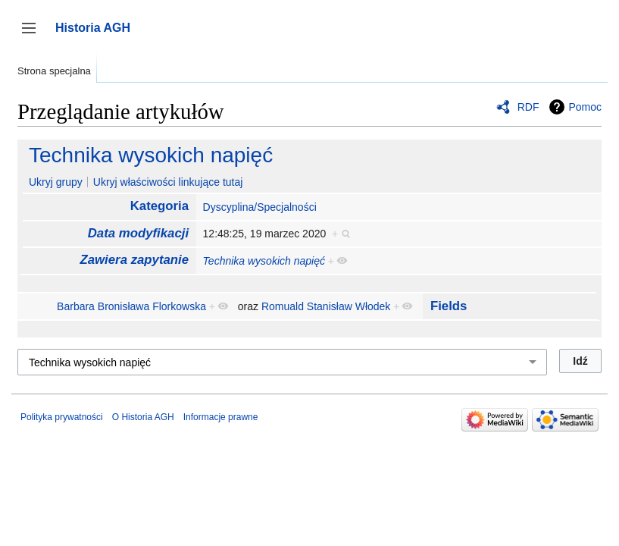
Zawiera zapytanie (134, 260)
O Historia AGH (143, 417)
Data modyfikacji (138, 233)
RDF (528, 107)
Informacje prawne (220, 417)
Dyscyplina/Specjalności (260, 207)
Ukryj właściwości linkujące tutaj (168, 182)
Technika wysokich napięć (151, 155)
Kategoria (159, 206)
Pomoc (585, 107)
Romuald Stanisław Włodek (325, 306)
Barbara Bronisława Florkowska (131, 306)
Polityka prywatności (61, 417)
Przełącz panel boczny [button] (33, 35)
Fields (448, 306)
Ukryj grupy (56, 182)
